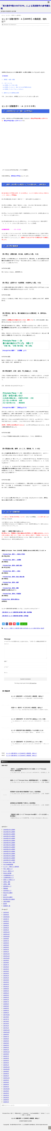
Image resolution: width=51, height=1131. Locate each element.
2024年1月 (6, 930)
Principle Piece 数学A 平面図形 (12, 593)
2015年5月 (6, 1058)
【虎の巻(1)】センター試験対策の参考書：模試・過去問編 (17, 612)
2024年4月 (6, 923)
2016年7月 (6, 1036)
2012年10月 (6, 1089)
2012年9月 (6, 1091)
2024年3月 (6, 925)
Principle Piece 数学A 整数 (11, 588)
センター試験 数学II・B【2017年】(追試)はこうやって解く (28, 719)
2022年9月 (6, 960)
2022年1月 (6, 977)
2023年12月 (6, 932)
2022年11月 (6, 956)
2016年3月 (6, 1045)
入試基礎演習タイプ (8, 875)
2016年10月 (6, 1032)
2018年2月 (6, 1010)
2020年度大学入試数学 (9, 851)
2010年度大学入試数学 (9, 829)
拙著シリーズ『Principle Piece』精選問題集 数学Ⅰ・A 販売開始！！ (30, 780)
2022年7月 (6, 964)
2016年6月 (6, 1038)
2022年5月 (6, 969)
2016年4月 (6, 1043)
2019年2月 (6, 997)
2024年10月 (6, 917)
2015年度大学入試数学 (9, 840)
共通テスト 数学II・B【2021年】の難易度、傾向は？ (27, 707)
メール (6, 667)
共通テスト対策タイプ (9, 879)
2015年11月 (6, 1052)
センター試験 (32, 628)
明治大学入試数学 (7, 892)
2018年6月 (6, 1004)
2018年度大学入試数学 (9, 847)
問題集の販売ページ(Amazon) (21, 1113)
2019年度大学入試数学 (9, 849)
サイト (6, 672)
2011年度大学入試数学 (9, 832)
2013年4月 (6, 1082)
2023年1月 (6, 951)
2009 (21, 628)
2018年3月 (6, 1008)
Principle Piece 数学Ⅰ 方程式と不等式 (14, 554)
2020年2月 (6, 991)
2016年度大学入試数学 (9, 842)
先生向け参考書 (7, 873)
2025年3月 (6, 914)
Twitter (42, 1113)
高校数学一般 (6, 906)
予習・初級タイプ (7, 869)
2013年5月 (6, 1080)
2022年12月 (6, 954)
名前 (5, 661)
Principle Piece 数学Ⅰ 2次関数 (12, 559)
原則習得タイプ (7, 886)
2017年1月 (6, 1028)
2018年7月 (6, 1001)
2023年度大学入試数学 (9, 858)
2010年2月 (6, 1102)
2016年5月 (6, 1041)
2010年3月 (6, 1099)
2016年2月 (6, 1047)
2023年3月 (6, 947)
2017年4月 (6, 1021)
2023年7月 (6, 940)
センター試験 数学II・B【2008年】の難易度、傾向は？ (21, 753)
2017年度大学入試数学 (9, 845)
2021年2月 (6, 984)
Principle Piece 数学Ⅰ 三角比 (11, 571)
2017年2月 (6, 1025)
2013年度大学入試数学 (9, 836)
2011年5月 (6, 1097)
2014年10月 (6, 1069)
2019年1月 (6, 999)
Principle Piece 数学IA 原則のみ (10, 599)
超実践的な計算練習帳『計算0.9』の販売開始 (22, 803)
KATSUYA (25, 628)
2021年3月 (6, 982)
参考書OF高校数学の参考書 (25, 1121)
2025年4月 (6, 912)
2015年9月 (6, 1054)
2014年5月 (6, 1073)
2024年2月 (6, 927)
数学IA (38, 628)
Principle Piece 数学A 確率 (11, 582)
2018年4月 (6, 1006)
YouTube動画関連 (8, 864)
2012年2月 (6, 1095)
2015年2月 (6, 1062)
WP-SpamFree (33, 683)
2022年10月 (6, 958)
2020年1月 (6, 993)
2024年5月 (6, 921)
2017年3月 (6, 1023)
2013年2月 (6, 1086)
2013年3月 (6, 1084)
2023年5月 (6, 943)
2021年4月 (6, 980)
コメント (6, 644)
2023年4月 (6, 945)
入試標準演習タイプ (8, 877)
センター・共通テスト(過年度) (12, 628)
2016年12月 (6, 1030)
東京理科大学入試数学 (9, 899)
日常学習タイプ (7, 890)
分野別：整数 (6, 884)
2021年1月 (6, 986)
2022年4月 (6, 971)
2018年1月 (6, 1012)
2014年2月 (6, 1075)
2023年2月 (6, 949)
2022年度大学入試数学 (9, 855)
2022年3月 (6, 973)
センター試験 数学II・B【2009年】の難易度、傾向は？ (21, 755)
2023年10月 (6, 936)
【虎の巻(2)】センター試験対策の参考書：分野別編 (15, 616)
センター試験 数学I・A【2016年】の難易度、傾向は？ (27, 696)
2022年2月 (6, 975)
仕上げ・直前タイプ (8, 871)
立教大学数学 (6, 901)
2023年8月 (6, 938)
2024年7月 (6, 919)
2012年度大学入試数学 (9, 834)
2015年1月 (6, 1065)
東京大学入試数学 (7, 897)
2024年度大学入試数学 (9, 860)
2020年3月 (6, 988)
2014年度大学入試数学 (9, 838)
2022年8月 (6, 962)
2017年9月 (6, 1017)
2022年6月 (6, 967)
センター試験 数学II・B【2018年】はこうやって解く (27, 742)
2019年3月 (6, 995)
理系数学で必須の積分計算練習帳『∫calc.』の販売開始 (25, 791)
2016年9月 (6, 1034)
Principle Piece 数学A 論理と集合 (12, 565)
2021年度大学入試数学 (9, 853)
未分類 (5, 895)
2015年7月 (6, 1056)
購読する (5, 761)
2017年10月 (6, 1015)
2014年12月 (6, 1067)
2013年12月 (6, 1078)
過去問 (42, 628)
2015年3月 (6, 1060)
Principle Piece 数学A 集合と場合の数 (13, 576)
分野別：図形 (6, 882)
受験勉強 (5, 888)
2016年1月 (6, 1049)
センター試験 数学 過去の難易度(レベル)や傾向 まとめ (27, 730)
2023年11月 (6, 934)
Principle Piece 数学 (9, 862)
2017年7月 (6, 1019)
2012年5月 (6, 1093)
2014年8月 (6, 1071)
